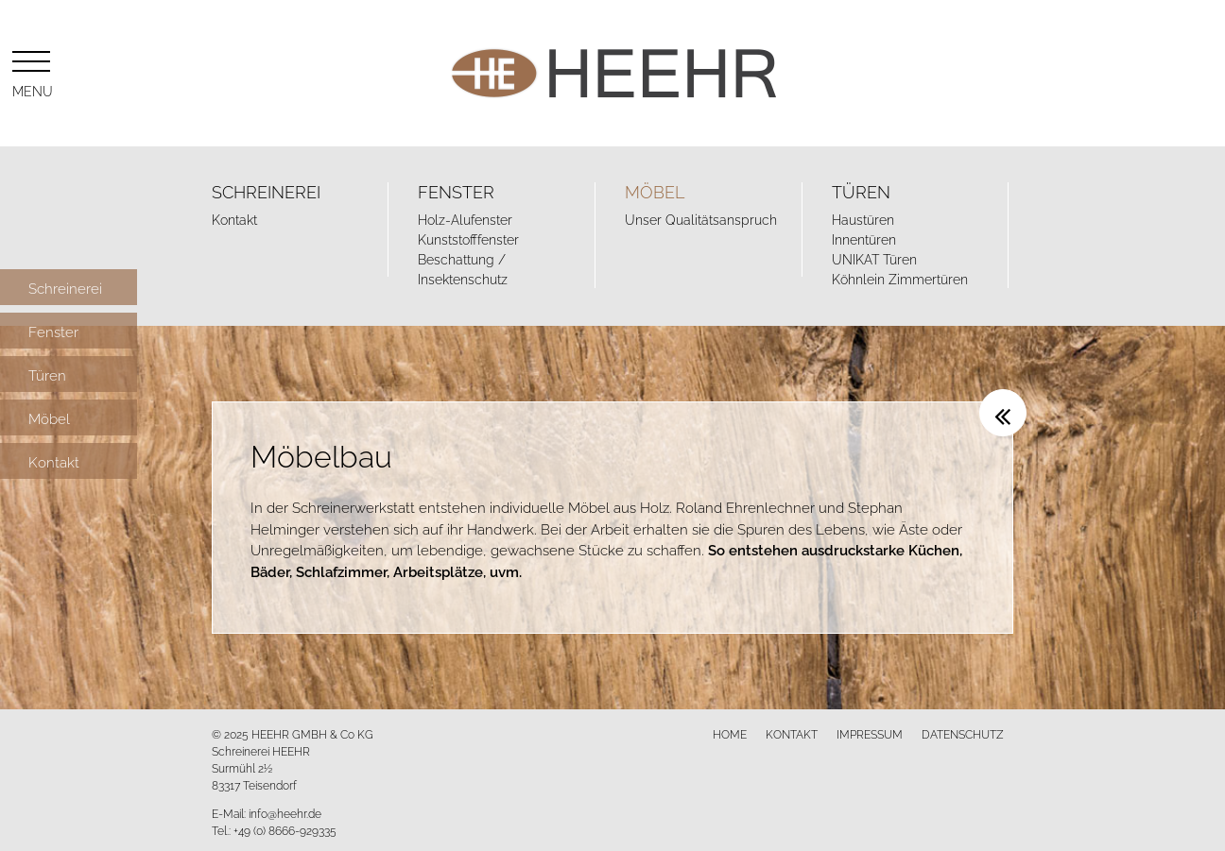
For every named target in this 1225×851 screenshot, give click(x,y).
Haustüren (863, 219)
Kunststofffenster (468, 238)
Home (730, 733)
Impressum (870, 733)
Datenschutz (963, 733)
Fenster (456, 190)
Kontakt (234, 219)
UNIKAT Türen (874, 258)
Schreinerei (266, 190)
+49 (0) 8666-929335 (284, 830)
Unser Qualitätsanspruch (701, 219)
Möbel (654, 190)
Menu (31, 71)
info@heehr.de (285, 813)
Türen (861, 190)
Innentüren (864, 238)
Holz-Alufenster (465, 219)
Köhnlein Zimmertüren (900, 278)
